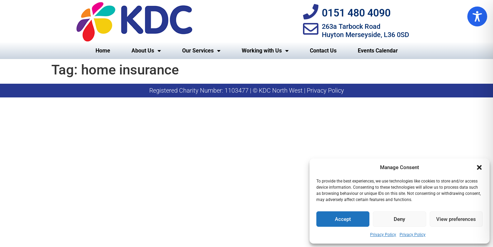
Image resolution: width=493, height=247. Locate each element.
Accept (343, 219)
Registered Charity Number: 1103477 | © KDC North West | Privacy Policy (246, 90)
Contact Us (323, 50)
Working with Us (265, 51)
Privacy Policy (383, 234)
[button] (479, 167)
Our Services (201, 51)
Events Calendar (378, 50)
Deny (399, 219)
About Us (146, 51)
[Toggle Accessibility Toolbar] (477, 16)
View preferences (456, 219)
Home (103, 50)
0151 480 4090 (356, 13)
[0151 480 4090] (310, 12)
